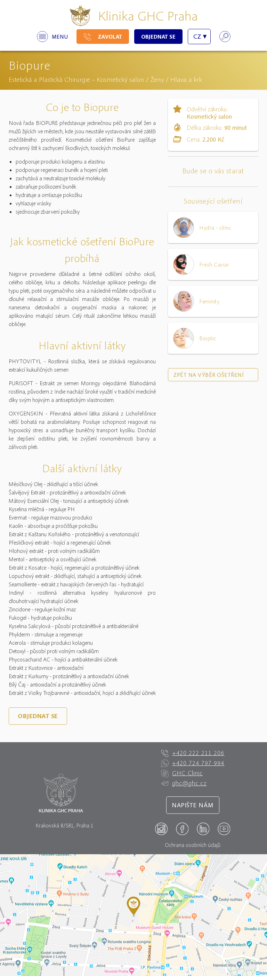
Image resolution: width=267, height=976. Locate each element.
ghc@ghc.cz (184, 783)
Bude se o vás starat (213, 170)
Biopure (29, 65)
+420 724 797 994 (192, 763)
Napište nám (193, 805)
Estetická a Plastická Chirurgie (49, 79)
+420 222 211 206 (192, 753)
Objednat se (158, 36)
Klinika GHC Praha (148, 15)
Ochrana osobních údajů (192, 844)
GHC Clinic (182, 773)
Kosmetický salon (120, 79)
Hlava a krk (186, 79)
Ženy (157, 79)
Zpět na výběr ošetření (208, 374)
